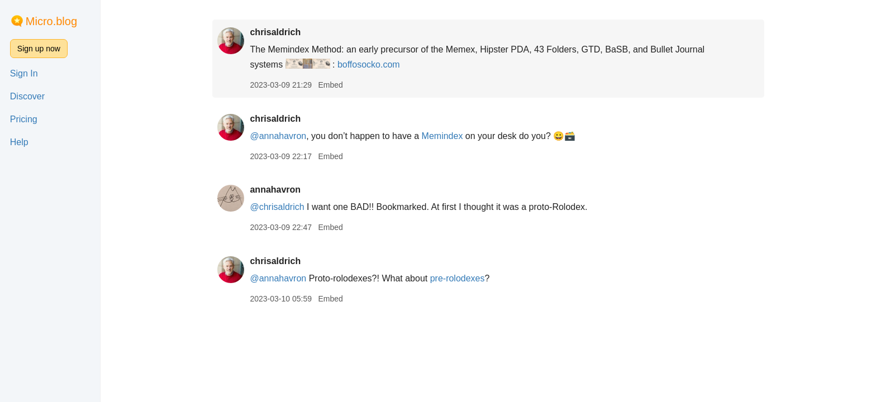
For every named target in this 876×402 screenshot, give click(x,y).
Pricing (23, 119)
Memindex (442, 136)
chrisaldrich (275, 32)
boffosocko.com (368, 64)
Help (19, 142)
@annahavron (278, 136)
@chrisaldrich (277, 207)
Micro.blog (51, 21)
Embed (330, 84)
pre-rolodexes (457, 278)
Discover (27, 96)
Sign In (24, 73)
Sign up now (38, 48)
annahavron (275, 189)
